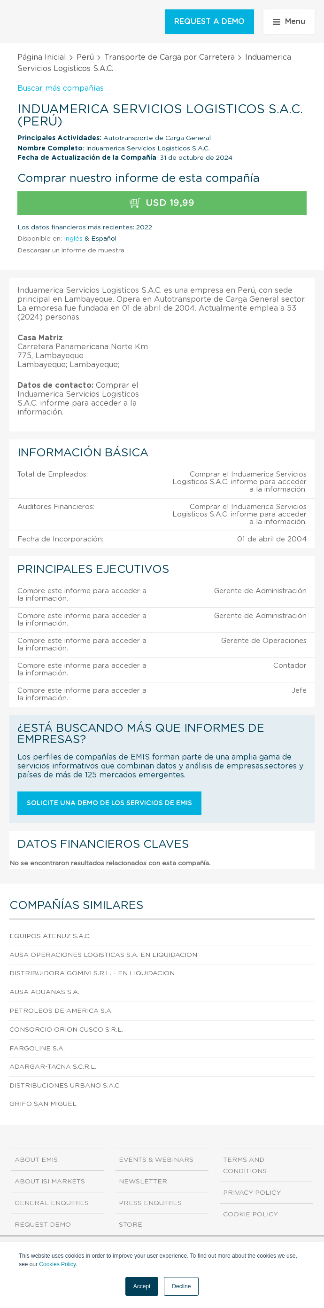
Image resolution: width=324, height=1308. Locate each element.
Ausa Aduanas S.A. (44, 992)
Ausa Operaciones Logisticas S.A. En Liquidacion (103, 955)
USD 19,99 (162, 203)
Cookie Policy (250, 1214)
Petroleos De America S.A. (61, 1011)
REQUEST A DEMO (209, 21)
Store (130, 1225)
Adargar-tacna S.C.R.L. (52, 1067)
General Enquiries (52, 1203)
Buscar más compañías (60, 88)
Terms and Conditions (245, 1166)
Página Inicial (41, 57)
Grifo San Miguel (43, 1104)
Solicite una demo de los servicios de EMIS (109, 803)
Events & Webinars (156, 1160)
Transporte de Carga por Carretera (169, 57)
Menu (289, 21)
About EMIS (36, 1160)
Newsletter (143, 1181)
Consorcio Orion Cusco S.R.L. (66, 1029)
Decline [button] (181, 1286)
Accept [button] (142, 1286)
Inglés (73, 238)
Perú (85, 57)
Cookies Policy (57, 1264)
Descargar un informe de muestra (70, 250)
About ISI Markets (50, 1181)
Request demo (43, 1225)
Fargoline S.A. (37, 1048)
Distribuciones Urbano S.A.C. (65, 1085)
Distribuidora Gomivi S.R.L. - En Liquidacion (92, 973)
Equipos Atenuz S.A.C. (50, 936)
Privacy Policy (252, 1193)
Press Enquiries (150, 1203)
